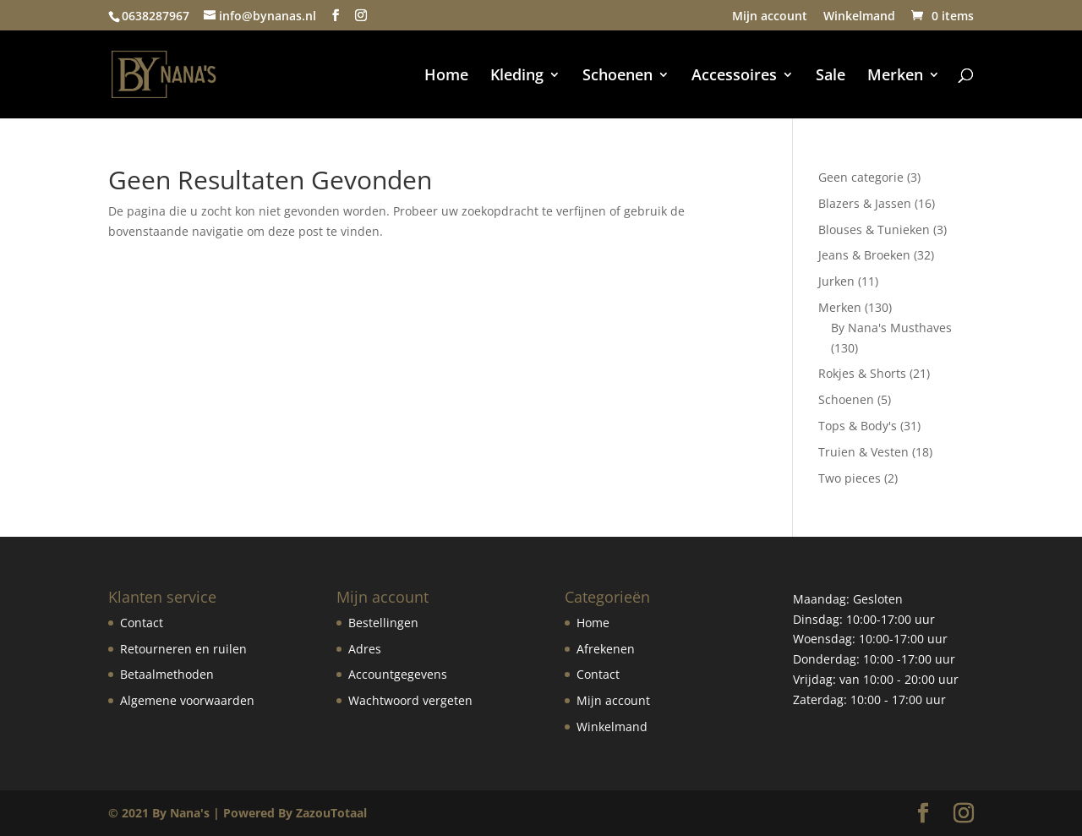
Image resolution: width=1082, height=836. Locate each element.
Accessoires (734, 76)
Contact (141, 623)
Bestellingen (383, 623)
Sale (830, 76)
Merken (895, 76)
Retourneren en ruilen (183, 649)
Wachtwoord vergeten (410, 700)
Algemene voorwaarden (187, 700)
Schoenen (617, 76)
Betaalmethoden (167, 674)
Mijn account (769, 17)
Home (446, 76)
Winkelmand (859, 17)
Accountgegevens (397, 674)
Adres (364, 649)
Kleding (517, 76)
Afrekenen (606, 649)
